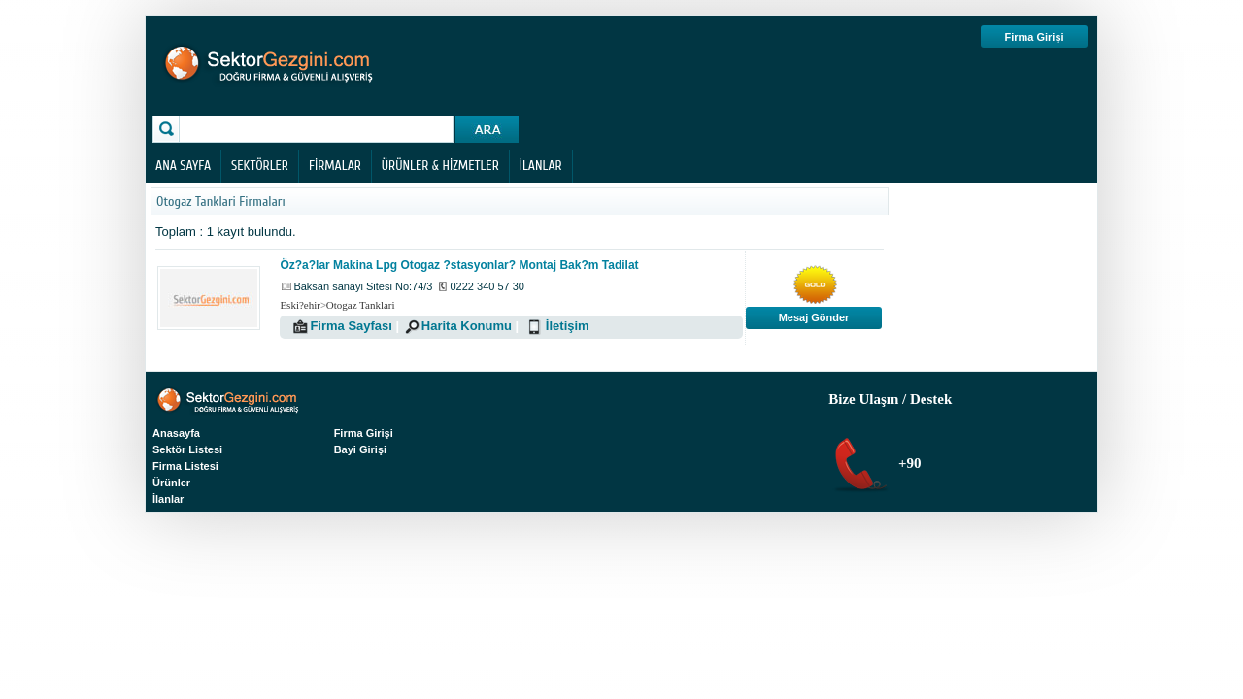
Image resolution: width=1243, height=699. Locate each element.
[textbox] (318, 129)
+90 (907, 463)
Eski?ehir (300, 305)
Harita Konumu (466, 325)
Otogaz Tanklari (360, 305)
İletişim (567, 325)
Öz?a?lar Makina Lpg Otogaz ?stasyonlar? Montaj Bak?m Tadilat (459, 265)
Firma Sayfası (351, 325)
